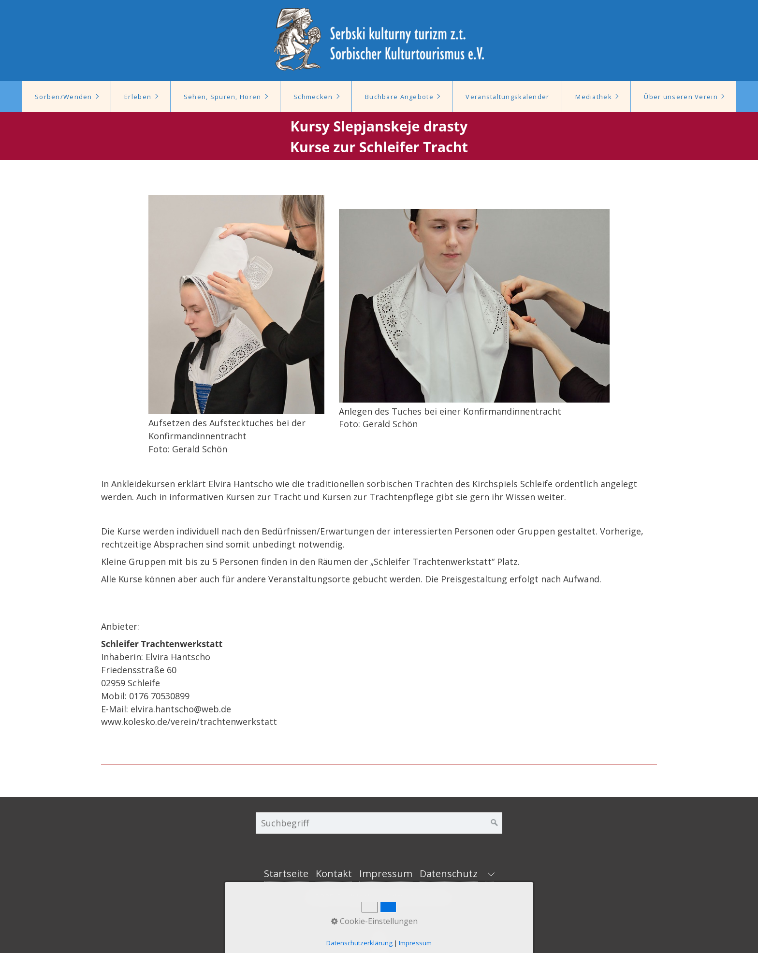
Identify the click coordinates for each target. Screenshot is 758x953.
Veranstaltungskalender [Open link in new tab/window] (507, 96)
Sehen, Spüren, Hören (223, 96)
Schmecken (313, 96)
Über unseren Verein (680, 96)
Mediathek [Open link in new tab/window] (593, 96)
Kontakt (334, 873)
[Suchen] (494, 823)
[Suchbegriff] (379, 823)
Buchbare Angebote (399, 96)
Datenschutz (449, 873)
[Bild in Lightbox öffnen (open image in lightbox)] (236, 305)
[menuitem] (66, 96)
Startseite (286, 873)
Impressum (385, 873)
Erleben (137, 96)
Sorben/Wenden (63, 96)
